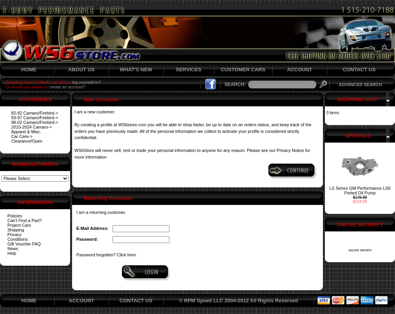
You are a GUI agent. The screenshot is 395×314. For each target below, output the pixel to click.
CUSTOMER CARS (243, 69)
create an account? (67, 87)
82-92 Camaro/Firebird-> (34, 113)
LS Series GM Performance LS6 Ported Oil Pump (359, 190)
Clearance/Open (26, 141)
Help (11, 253)
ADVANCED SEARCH (360, 84)
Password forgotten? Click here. (106, 254)
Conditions (17, 239)
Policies (14, 215)
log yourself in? (86, 82)
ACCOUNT (299, 69)
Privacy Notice (290, 150)
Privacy (14, 234)
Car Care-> (22, 136)
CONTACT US (359, 69)
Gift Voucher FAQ (24, 244)
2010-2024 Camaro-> (31, 127)
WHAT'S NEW (136, 69)
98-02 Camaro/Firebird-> (34, 122)
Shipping (15, 230)
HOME (29, 69)
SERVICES (188, 69)
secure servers (359, 250)
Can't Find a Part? (24, 220)
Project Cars (19, 225)
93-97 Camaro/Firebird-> (34, 117)
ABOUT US (81, 69)
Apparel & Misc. (26, 131)
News (12, 248)
